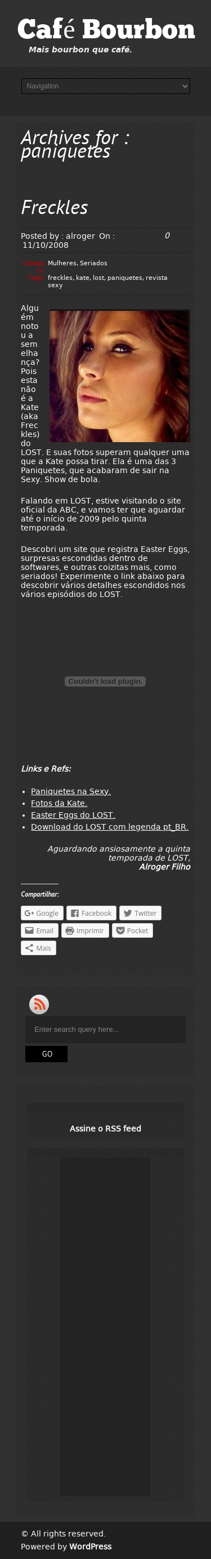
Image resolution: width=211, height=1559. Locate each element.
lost (98, 278)
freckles (60, 278)
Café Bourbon (106, 31)
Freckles (54, 209)
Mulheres (62, 263)
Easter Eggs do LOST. (73, 814)
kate (82, 278)
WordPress (90, 1546)
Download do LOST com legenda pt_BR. (109, 826)
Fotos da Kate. (59, 803)
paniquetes (124, 278)
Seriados (93, 263)
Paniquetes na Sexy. (71, 791)
